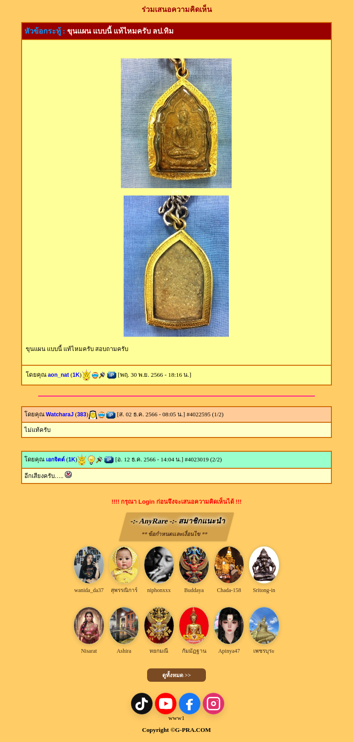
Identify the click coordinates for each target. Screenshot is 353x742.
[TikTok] (142, 703)
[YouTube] (165, 703)
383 (81, 414)
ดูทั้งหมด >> (176, 675)
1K (76, 375)
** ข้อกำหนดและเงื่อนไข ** (174, 534)
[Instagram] (213, 703)
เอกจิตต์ (55, 459)
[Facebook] (189, 703)
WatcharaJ (60, 414)
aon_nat (58, 375)
